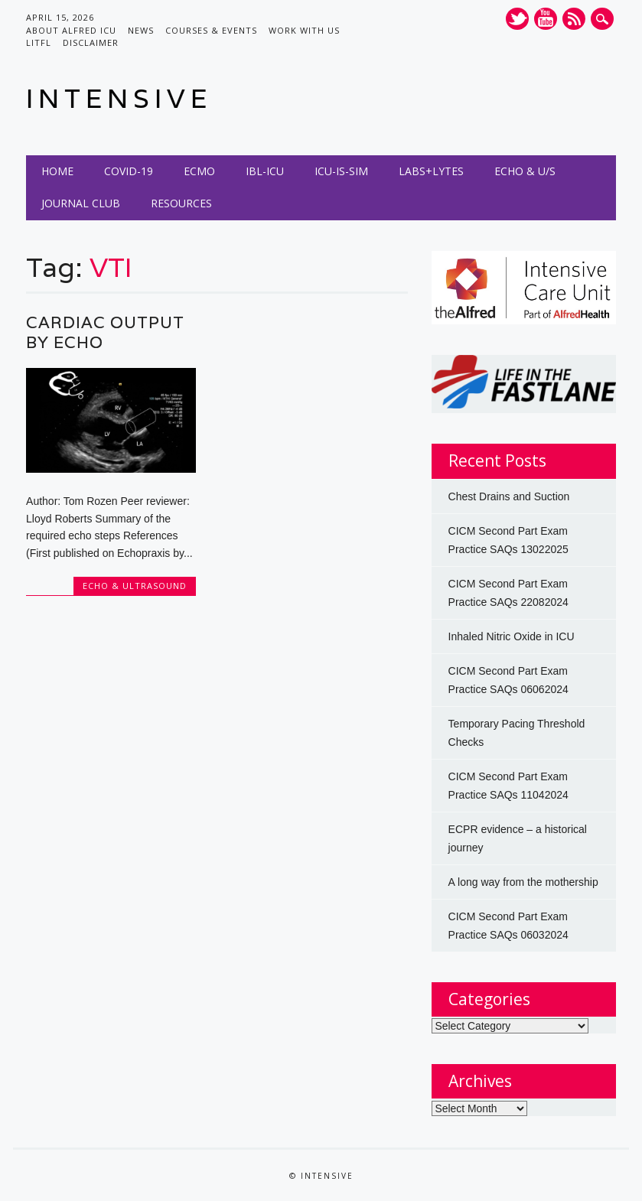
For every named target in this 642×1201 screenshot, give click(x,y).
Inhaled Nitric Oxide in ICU (511, 636)
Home (57, 171)
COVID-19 (128, 171)
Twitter (517, 19)
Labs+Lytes (431, 171)
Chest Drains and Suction (509, 496)
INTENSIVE (119, 98)
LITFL (38, 42)
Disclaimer (91, 42)
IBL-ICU (265, 171)
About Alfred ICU (71, 30)
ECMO (199, 171)
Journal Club (80, 203)
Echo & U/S (525, 171)
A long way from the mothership (523, 882)
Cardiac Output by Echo (105, 332)
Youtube (545, 19)
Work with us (304, 30)
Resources (181, 203)
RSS (573, 19)
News (141, 30)
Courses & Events (211, 30)
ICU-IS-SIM (341, 171)
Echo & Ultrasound (135, 585)
